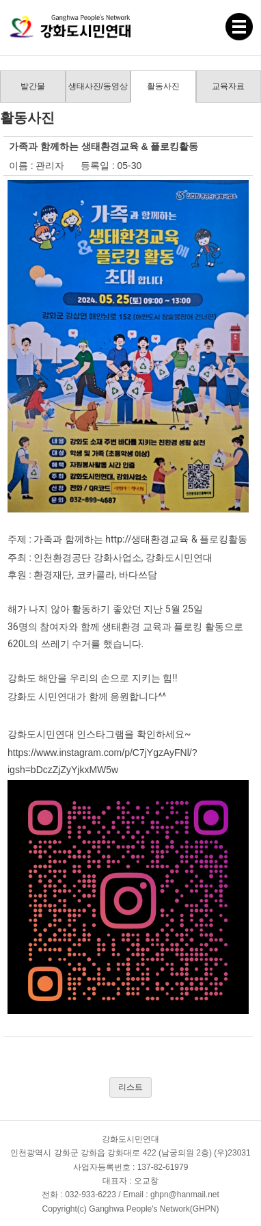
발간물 (32, 86)
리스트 (130, 1087)
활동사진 (163, 86)
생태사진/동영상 (98, 86)
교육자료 (228, 86)
